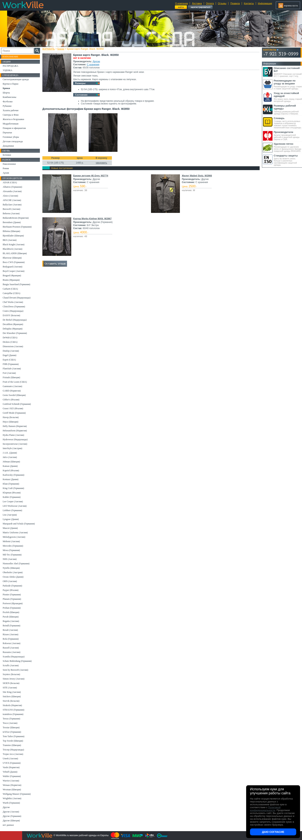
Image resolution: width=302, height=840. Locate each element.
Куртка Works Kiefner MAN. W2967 (92, 218)
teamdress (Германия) (13, 714)
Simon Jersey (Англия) (13, 678)
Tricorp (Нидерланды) (13, 749)
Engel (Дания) (9, 355)
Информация (265, 3)
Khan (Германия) (11, 483)
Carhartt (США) (10, 288)
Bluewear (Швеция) (12, 257)
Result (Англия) (10, 630)
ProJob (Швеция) (11, 612)
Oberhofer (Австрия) (13, 572)
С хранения (93, 64)
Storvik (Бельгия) (11, 701)
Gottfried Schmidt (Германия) (17, 404)
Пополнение (10, 56)
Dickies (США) (10, 342)
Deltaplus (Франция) (13, 328)
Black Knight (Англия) (13, 244)
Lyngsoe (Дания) (11, 519)
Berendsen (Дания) (12, 222)
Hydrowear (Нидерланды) (15, 439)
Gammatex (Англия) (12, 386)
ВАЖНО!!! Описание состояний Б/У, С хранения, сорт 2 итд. (288, 72)
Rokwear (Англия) (11, 643)
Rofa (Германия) (11, 639)
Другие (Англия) (11, 811)
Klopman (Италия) (12, 492)
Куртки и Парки (10, 83)
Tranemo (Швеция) (12, 745)
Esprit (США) (9, 359)
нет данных (8, 825)
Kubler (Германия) (12, 497)
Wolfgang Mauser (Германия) (17, 794)
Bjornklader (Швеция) (13, 235)
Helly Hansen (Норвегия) (15, 426)
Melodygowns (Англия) (14, 537)
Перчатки (7, 132)
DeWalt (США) (10, 337)
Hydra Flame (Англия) (13, 435)
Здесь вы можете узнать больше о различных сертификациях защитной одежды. (288, 160)
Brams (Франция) (11, 280)
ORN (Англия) (10, 581)
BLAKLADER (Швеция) (15, 253)
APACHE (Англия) (12, 200)
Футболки (8, 101)
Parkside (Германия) (12, 585)
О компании (181, 3)
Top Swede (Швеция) (13, 740)
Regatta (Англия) (11, 621)
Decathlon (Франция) (13, 324)
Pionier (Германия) (12, 594)
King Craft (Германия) (13, 488)
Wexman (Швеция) (12, 789)
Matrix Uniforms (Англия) (15, 532)
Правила (235, 3)
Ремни (6, 168)
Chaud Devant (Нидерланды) (16, 297)
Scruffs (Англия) (11, 665)
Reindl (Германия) (11, 625)
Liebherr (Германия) (12, 510)
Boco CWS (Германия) (14, 262)
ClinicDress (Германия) (14, 306)
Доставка (197, 3)
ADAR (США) (10, 182)
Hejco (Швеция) (10, 421)
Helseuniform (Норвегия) (15, 430)
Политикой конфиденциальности (265, 809)
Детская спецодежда (13, 141)
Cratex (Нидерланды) (13, 311)
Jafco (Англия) (10, 457)
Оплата (210, 3)
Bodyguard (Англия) (12, 266)
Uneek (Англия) (10, 758)
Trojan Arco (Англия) (13, 754)
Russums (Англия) (11, 652)
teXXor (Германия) (12, 732)
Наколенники (9, 164)
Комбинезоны (9, 97)
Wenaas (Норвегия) (12, 785)
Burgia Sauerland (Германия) (16, 284)
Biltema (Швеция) (11, 231)
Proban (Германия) (12, 607)
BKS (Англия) (10, 240)
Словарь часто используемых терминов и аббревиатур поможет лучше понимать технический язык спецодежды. (288, 123)
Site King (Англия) (12, 692)
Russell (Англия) (11, 647)
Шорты (6, 92)
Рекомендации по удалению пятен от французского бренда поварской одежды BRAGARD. (288, 147)
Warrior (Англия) (11, 780)
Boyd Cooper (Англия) (13, 271)
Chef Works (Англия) (13, 302)
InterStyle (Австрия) (12, 448)
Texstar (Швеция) (11, 727)
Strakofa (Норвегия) (12, 705)
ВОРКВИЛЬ (48, 49)
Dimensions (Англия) (13, 346)
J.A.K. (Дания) (10, 452)
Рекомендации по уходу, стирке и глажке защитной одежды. (288, 84)
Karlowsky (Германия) (13, 475)
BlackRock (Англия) (12, 249)
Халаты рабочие (10, 110)
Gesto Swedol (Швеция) (14, 395)
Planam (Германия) (12, 599)
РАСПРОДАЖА (10, 66)
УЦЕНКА (7, 70)
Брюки (60, 49)
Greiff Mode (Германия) (14, 413)
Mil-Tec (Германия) (12, 554)
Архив (6, 172)
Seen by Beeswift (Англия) (15, 670)
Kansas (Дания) (10, 466)
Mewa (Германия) (11, 550)
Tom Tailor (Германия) (13, 736)
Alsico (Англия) (10, 195)
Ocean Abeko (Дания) (13, 576)
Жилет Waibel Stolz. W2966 (197, 175)
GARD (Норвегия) (12, 390)
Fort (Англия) (9, 373)
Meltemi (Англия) (11, 541)
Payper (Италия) (10, 590)
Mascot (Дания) (10, 528)
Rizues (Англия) (10, 634)
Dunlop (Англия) (11, 350)
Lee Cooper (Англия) (13, 501)
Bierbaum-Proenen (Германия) (17, 226)
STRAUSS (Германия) (13, 709)
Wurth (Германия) (11, 802)
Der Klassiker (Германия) (15, 333)
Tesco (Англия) (10, 723)
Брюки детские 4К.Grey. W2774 (90, 175)
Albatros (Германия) (12, 187)
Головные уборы (11, 137)
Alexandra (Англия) (12, 191)
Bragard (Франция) (12, 275)
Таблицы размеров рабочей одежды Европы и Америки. (288, 109)
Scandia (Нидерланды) (13, 656)
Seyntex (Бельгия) (11, 674)
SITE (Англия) (10, 687)
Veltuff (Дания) (10, 771)
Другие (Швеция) (11, 820)
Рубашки (7, 106)
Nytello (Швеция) (11, 568)
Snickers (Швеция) (12, 696)
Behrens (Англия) (11, 213)
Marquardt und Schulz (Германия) (19, 523)
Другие (96, 61)
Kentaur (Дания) (10, 479)
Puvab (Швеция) (10, 616)
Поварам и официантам (14, 128)
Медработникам (10, 123)
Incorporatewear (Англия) (15, 444)
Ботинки (7, 155)
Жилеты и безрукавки (13, 119)
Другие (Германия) (12, 816)
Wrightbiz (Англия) (12, 798)
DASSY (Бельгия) (11, 315)
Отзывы (222, 3)
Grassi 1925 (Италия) (13, 408)
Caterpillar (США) (11, 293)
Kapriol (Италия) (11, 470)
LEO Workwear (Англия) (15, 506)
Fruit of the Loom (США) (15, 382)
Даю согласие (273, 831)
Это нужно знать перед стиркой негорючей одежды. (288, 97)
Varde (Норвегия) (11, 767)
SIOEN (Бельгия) (11, 683)
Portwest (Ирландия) (13, 603)
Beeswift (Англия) (11, 209)
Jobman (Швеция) (11, 461)
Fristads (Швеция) (11, 377)
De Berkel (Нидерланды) (15, 319)
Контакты (249, 3)
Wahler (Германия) (12, 776)
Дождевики (8, 145)
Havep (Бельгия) (11, 417)
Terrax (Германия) (11, 718)
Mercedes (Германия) (13, 545)
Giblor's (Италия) (11, 399)
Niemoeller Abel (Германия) (16, 563)
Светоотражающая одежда (16, 79)
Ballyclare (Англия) (12, 204)
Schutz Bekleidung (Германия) (17, 661)
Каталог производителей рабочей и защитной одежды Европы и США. (288, 135)
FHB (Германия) (11, 364)
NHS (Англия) (10, 559)
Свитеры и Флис (11, 114)
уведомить (101, 162)
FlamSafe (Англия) (12, 368)
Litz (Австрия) (10, 514)
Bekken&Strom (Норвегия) (16, 218)
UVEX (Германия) (12, 763)
